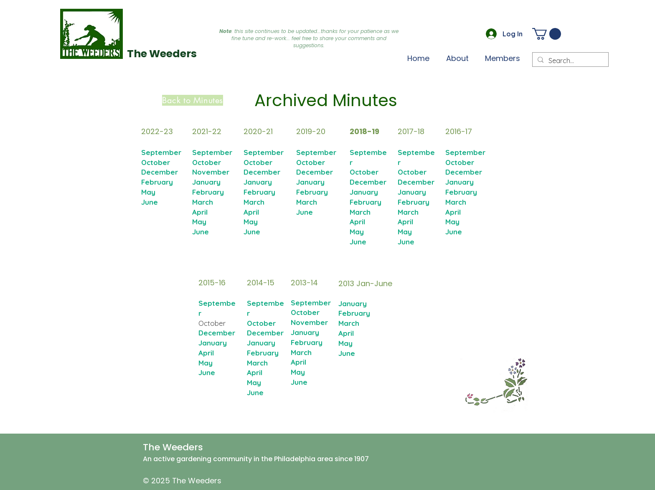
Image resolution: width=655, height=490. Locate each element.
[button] (502, 58)
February (208, 192)
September (212, 152)
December (314, 172)
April (200, 212)
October (206, 162)
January (206, 182)
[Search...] (569, 61)
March (202, 202)
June (200, 231)
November (210, 172)
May (199, 221)
